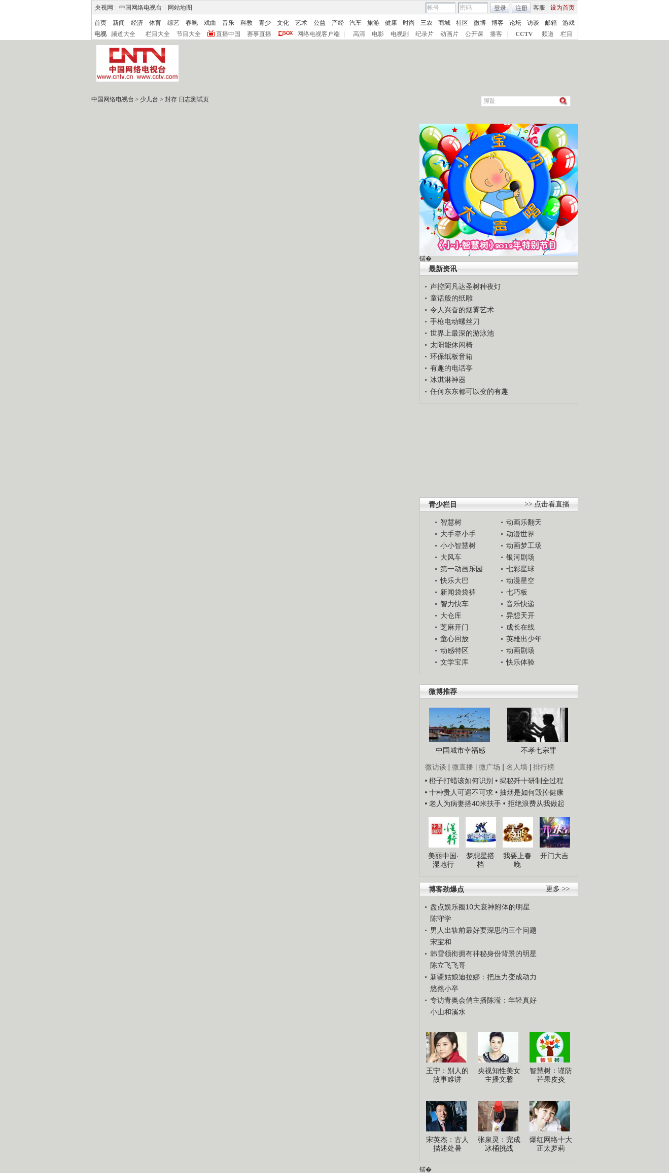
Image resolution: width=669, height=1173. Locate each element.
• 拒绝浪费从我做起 (534, 803)
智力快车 (454, 604)
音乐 (228, 22)
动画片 (449, 34)
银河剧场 (520, 557)
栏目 (566, 34)
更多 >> (558, 889)
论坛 (515, 22)
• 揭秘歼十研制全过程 (529, 781)
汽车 (355, 22)
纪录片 (424, 34)
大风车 (451, 557)
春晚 (192, 22)
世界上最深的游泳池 (462, 333)
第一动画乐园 (461, 569)
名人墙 (516, 767)
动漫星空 (520, 580)
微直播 (462, 767)
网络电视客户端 (318, 34)
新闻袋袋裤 (458, 592)
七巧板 (516, 592)
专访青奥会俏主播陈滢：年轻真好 (483, 1000)
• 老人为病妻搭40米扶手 (463, 803)
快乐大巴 (454, 580)
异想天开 (520, 615)
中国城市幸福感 (460, 750)
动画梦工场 (524, 545)
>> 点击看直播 (547, 504)
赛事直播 (259, 34)
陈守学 (440, 918)
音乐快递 (520, 604)
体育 (155, 22)
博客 (497, 22)
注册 (521, 8)
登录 (500, 8)
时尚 (409, 22)
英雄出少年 (524, 639)
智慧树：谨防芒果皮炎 (551, 1075)
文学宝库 (454, 662)
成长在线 (520, 627)
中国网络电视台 (140, 7)
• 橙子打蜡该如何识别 (459, 781)
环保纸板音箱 (451, 356)
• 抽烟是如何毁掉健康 (529, 792)
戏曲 (210, 22)
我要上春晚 (517, 860)
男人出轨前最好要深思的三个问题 (483, 930)
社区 (462, 22)
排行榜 (543, 767)
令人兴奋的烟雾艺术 (462, 310)
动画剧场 (520, 650)
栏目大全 (158, 34)
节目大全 (189, 34)
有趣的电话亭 (451, 368)
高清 (359, 34)
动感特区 (454, 650)
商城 (444, 22)
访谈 (533, 22)
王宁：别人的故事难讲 (447, 1075)
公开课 (474, 34)
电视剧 (400, 34)
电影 (378, 34)
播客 (496, 34)
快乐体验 (520, 662)
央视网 (104, 7)
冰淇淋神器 (448, 380)
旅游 (373, 22)
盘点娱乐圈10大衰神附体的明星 (480, 907)
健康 (391, 22)
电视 (100, 34)
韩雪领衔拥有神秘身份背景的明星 (483, 953)
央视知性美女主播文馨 (499, 1075)
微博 (480, 22)
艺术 (301, 22)
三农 (426, 22)
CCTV (524, 34)
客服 (539, 7)
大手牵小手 (458, 534)
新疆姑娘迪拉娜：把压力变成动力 (483, 977)
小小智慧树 (458, 545)
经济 (137, 22)
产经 (338, 22)
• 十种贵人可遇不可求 (460, 792)
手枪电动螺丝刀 (455, 321)
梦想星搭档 (480, 860)
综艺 (173, 22)
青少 (265, 22)
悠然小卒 (444, 988)
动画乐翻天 (524, 522)
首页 (100, 22)
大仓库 (451, 615)
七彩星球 (520, 569)
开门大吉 (554, 856)
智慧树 (451, 522)
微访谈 (435, 767)
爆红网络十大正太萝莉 (551, 1144)
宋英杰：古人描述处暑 (447, 1144)
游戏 (568, 22)
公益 (319, 22)
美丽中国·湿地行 (443, 860)
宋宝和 (440, 942)
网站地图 (180, 7)
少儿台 (149, 99)
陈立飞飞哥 (448, 965)
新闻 (119, 22)
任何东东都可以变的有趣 (469, 391)
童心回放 (454, 639)
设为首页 (562, 7)
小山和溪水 (448, 1012)
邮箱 (551, 22)
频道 (548, 34)
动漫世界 (520, 534)
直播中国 (228, 34)
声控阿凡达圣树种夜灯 (465, 286)
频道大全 (123, 34)
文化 (283, 22)
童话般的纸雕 (451, 298)
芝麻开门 (454, 627)
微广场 (489, 767)
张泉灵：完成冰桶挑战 (499, 1144)
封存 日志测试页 (187, 99)
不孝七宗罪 (538, 750)
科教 (246, 22)
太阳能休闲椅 (451, 345)
